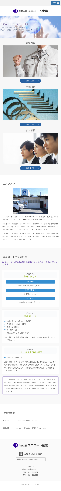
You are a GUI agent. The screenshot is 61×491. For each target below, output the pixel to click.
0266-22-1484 (33, 453)
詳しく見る (30, 81)
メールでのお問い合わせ (30, 459)
